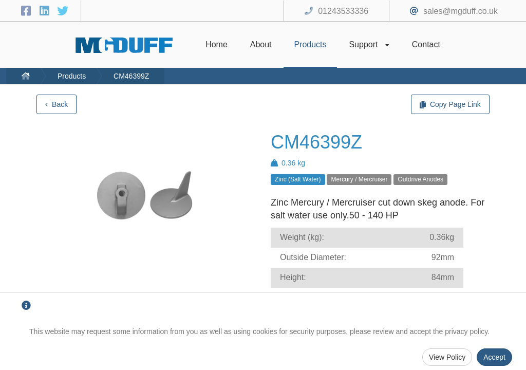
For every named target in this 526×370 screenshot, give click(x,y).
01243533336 (343, 11)
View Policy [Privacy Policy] (447, 357)
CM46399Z (131, 76)
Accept (494, 357)
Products (72, 76)
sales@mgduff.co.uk (460, 11)
